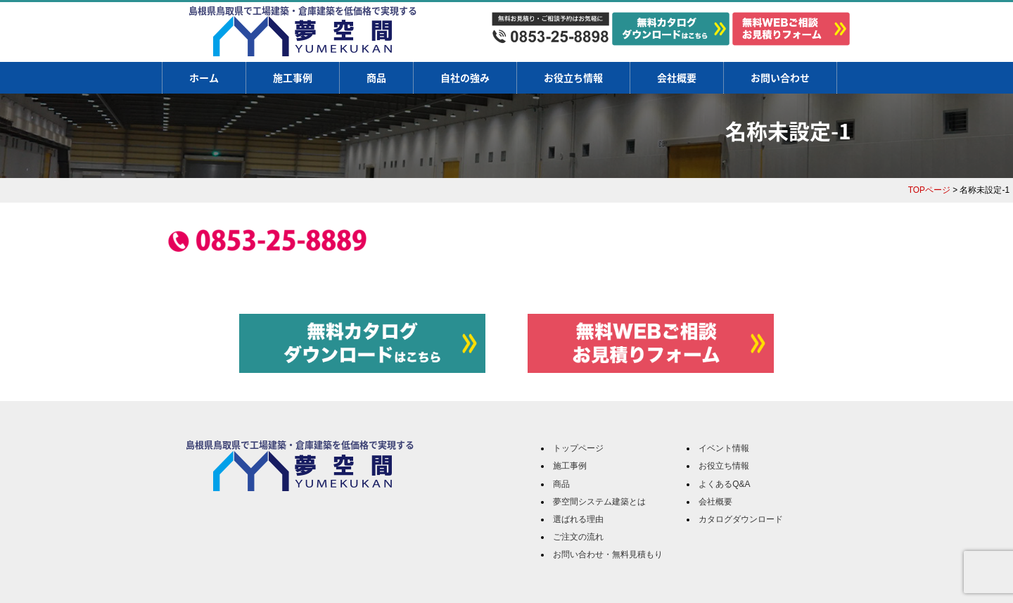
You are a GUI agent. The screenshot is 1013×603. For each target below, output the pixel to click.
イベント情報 (724, 448)
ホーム (204, 77)
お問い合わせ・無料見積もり (608, 554)
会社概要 (676, 77)
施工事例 (292, 77)
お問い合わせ (780, 77)
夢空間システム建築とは (599, 502)
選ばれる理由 (578, 519)
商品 (376, 77)
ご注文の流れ (578, 537)
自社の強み (465, 77)
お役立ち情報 (573, 77)
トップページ (578, 448)
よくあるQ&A (724, 484)
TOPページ (929, 190)
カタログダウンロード (741, 519)
